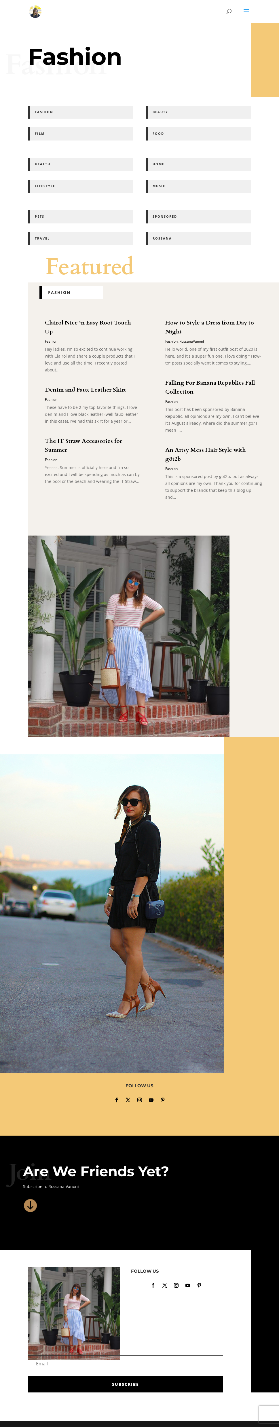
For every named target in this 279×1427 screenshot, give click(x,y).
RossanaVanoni (191, 341)
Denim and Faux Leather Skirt (85, 390)
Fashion (51, 341)
